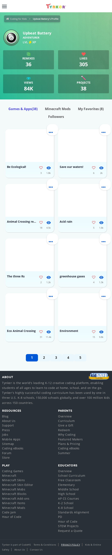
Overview (65, 416)
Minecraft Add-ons (16, 498)
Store (6, 457)
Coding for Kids (18, 18)
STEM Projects (68, 526)
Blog (5, 416)
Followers (56, 116)
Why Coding (66, 434)
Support (8, 425)
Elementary (66, 485)
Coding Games (12, 471)
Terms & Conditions (45, 544)
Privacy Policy (70, 544)
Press (6, 430)
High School (66, 494)
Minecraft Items (13, 503)
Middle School (68, 489)
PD (60, 517)
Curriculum (66, 421)
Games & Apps (23, 109)
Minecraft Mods (58, 109)
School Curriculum (71, 476)
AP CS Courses (68, 498)
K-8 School (65, 508)
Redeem (64, 430)
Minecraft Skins (13, 480)
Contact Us (36, 549)
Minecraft (9, 476)
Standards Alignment (73, 512)
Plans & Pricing (69, 444)
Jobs (5, 434)
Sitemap (8, 444)
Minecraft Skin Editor (17, 485)
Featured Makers (70, 439)
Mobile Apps (11, 439)
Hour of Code (11, 517)
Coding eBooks (13, 448)
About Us (8, 421)
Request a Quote (70, 531)
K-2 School (65, 503)
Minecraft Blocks (14, 494)
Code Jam (9, 512)
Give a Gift (65, 425)
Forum (6, 453)
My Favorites (91, 109)
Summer (64, 453)
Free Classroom (69, 480)
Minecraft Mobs (13, 489)
